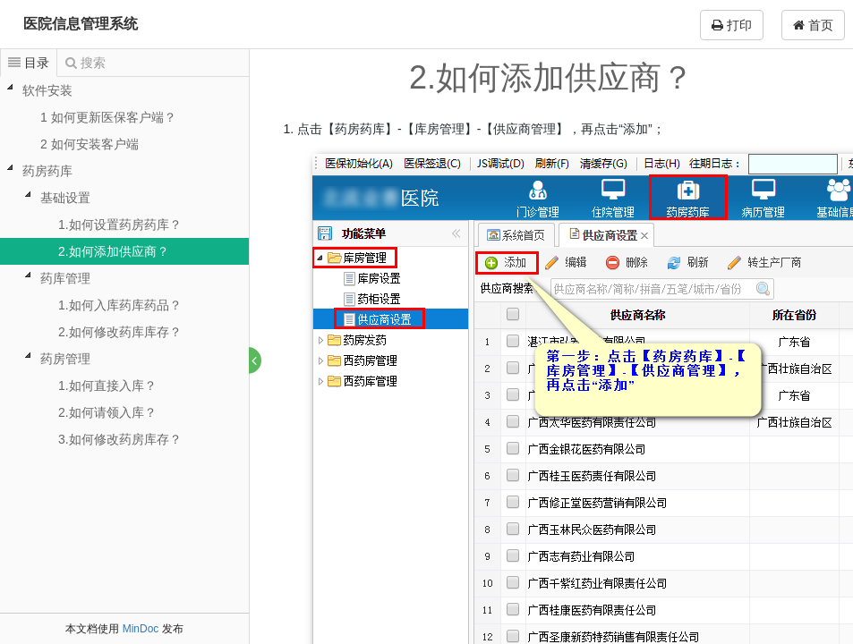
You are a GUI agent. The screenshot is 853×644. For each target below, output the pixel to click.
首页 (813, 25)
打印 (732, 25)
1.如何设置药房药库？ (120, 224)
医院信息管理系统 (80, 23)
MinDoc (141, 629)
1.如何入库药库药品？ (120, 305)
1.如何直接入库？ (107, 385)
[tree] (124, 265)
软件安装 (47, 90)
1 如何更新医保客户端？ (108, 117)
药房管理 (65, 359)
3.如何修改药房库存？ (120, 439)
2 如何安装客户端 (89, 144)
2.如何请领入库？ (107, 412)
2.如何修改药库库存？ (120, 332)
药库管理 (65, 278)
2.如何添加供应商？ (113, 251)
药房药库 (47, 171)
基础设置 (65, 198)
